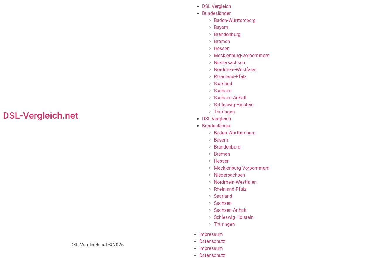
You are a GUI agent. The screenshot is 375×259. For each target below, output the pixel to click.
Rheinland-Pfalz (230, 76)
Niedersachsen (229, 62)
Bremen (222, 41)
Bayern (221, 27)
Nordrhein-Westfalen (235, 69)
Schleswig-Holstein (234, 105)
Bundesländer (216, 13)
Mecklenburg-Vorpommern (242, 55)
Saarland (223, 83)
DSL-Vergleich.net (40, 115)
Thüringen (224, 112)
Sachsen (223, 90)
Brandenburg (227, 34)
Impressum (211, 234)
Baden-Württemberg (235, 20)
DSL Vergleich (216, 6)
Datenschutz (212, 241)
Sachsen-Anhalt (230, 97)
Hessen (222, 48)
